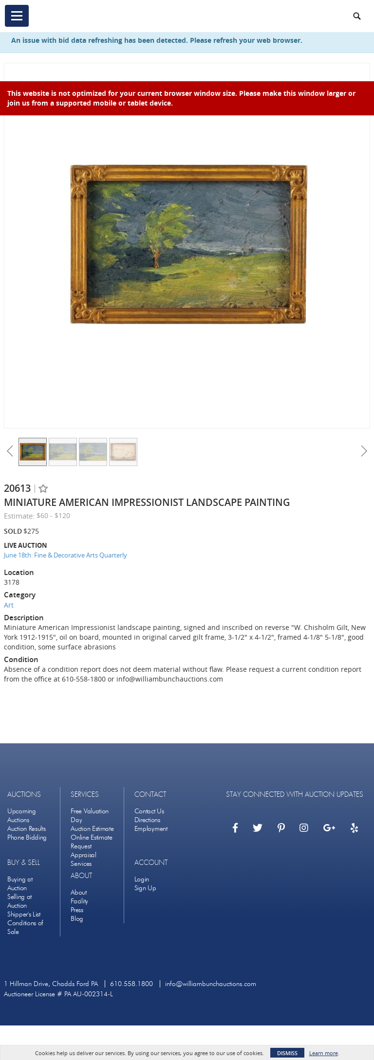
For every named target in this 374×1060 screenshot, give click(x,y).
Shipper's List (23, 914)
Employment (151, 829)
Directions (147, 820)
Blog (77, 919)
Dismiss (287, 1053)
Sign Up (145, 888)
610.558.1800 (131, 984)
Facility (79, 901)
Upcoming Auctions (21, 815)
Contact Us (149, 811)
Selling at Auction (19, 901)
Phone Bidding (27, 837)
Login (142, 879)
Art (9, 605)
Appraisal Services (83, 859)
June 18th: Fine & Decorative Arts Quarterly (65, 555)
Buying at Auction (19, 883)
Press (77, 910)
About (79, 892)
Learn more (323, 1053)
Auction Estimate (92, 829)
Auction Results (26, 829)
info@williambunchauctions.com (210, 984)
